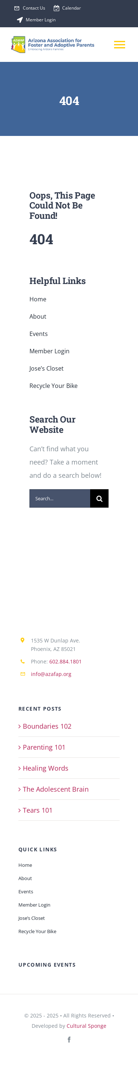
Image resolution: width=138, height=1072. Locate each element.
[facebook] (69, 1040)
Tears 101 (38, 810)
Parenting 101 (44, 747)
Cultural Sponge (86, 1025)
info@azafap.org (51, 673)
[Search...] (59, 498)
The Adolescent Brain (56, 789)
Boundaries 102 (47, 726)
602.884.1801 (65, 661)
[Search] (99, 498)
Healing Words (45, 768)
